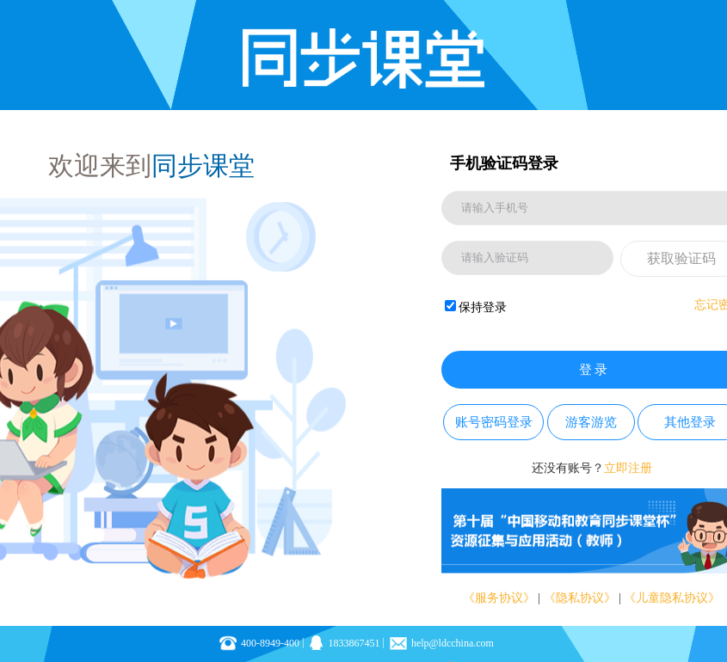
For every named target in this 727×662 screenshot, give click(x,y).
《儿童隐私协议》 (672, 598)
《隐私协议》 (580, 598)
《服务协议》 (499, 598)
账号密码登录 (494, 422)
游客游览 (591, 422)
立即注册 (628, 468)
